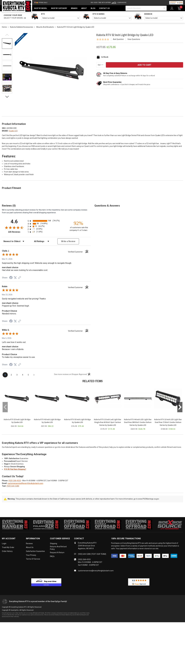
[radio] (46, 221)
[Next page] (34, 375)
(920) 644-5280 (13, 486)
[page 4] (23, 375)
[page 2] (11, 375)
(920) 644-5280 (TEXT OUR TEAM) (92, 554)
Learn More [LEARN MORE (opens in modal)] (121, 3)
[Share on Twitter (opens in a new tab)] (15, 278)
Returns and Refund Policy (58, 548)
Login (4, 543)
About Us (29, 547)
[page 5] (28, 375)
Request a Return (57, 552)
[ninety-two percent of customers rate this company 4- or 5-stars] (78, 226)
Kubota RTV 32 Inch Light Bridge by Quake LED (77, 421)
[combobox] (60, 18)
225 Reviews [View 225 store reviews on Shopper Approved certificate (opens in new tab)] (17, 232)
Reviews (29, 543)
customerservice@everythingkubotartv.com (25, 483)
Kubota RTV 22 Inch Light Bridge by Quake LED (17, 421)
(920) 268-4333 (14, 481)
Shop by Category (59, 8)
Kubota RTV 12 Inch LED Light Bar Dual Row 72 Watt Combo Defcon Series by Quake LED (168, 422)
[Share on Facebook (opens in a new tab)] (10, 278)
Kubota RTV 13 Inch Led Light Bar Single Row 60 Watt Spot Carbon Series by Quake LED (107, 422)
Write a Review (68, 241)
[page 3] (17, 375)
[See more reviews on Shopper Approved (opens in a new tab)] (19, 278)
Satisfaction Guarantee (35, 551)
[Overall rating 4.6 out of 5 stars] (14, 227)
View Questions (133, 39)
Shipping (53, 543)
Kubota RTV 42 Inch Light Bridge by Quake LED (47, 421)
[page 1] (5, 374)
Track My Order (8, 547)
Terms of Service (33, 559)
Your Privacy (31, 555)
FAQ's (52, 556)
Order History (7, 551)
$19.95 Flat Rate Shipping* (15, 469)
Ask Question (118, 39)
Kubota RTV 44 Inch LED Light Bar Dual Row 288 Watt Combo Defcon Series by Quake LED (138, 422)
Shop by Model (40, 8)
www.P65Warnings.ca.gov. (148, 499)
